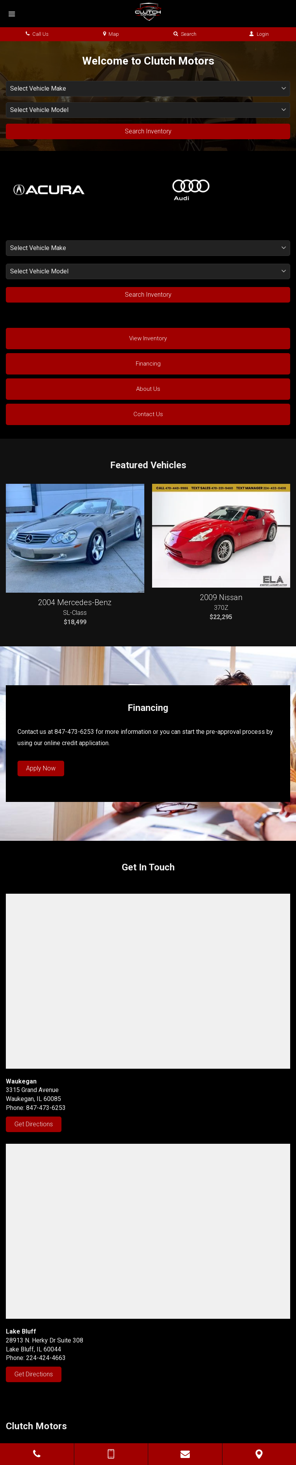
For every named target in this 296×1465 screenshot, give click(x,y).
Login (259, 34)
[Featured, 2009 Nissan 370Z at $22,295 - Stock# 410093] (221, 536)
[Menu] (12, 14)
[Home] (148, 11)
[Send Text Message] (111, 1454)
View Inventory (148, 338)
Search (184, 34)
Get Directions (33, 1124)
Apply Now (41, 768)
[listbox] (148, 88)
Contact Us (148, 414)
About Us (148, 388)
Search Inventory (148, 131)
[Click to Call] (37, 1454)
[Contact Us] (185, 1454)
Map (111, 34)
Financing (148, 363)
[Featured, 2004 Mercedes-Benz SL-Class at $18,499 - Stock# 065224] (75, 538)
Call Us (37, 34)
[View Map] (259, 1454)
